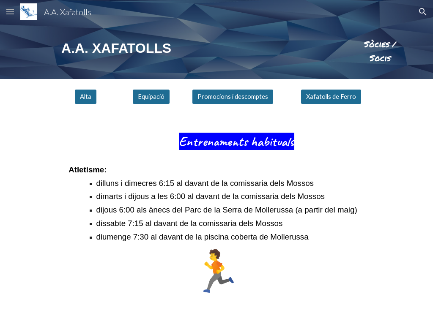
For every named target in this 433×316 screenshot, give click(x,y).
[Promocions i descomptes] (232, 96)
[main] (118, 48)
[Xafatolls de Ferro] (331, 96)
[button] (10, 11)
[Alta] (85, 96)
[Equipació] (151, 96)
